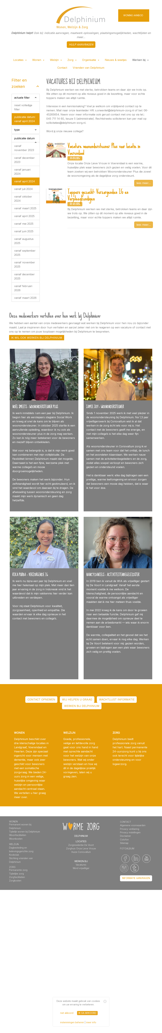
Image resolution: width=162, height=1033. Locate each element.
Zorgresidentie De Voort (81, 845)
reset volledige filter (23, 107)
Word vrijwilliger (81, 868)
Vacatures (81, 864)
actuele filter (22, 97)
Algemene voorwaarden (132, 825)
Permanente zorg (18, 870)
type (17, 129)
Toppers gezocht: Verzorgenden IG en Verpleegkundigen (97, 195)
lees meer (142, 183)
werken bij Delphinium (82, 706)
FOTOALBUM (127, 848)
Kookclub (14, 854)
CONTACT (125, 822)
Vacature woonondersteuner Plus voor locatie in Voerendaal (103, 149)
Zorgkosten (15, 880)
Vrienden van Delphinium (88, 67)
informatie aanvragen (136, 878)
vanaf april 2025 (24, 216)
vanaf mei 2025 (23, 223)
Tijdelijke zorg (16, 873)
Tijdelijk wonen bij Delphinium (24, 831)
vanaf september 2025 (25, 252)
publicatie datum (24, 138)
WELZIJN (14, 844)
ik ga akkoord (87, 1013)
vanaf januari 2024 (22, 171)
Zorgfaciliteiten (17, 877)
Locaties (20, 60)
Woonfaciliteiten (17, 835)
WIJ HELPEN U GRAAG (77, 699)
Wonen (38, 60)
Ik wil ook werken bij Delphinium (36, 337)
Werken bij (140, 60)
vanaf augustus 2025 (24, 241)
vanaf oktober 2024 (23, 198)
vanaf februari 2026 (23, 288)
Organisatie (90, 60)
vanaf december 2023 (24, 160)
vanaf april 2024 (24, 181)
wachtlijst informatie (117, 699)
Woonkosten (15, 838)
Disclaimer (125, 836)
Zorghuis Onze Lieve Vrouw (81, 848)
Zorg (72, 60)
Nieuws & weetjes (116, 60)
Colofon (124, 839)
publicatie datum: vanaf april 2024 (24, 119)
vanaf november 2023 (24, 148)
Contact (62, 67)
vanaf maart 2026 (25, 297)
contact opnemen (41, 699)
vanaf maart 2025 (25, 208)
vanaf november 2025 (24, 264)
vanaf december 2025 (24, 276)
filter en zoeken (19, 83)
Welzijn (56, 60)
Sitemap (124, 843)
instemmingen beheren (72, 1022)
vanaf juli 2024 (23, 189)
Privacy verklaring (129, 829)
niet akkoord (66, 1013)
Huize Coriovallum (81, 852)
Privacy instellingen (130, 832)
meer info (91, 1022)
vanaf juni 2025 (23, 231)
